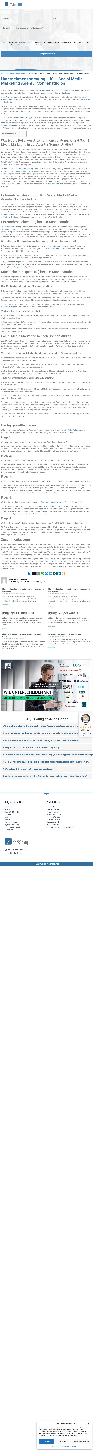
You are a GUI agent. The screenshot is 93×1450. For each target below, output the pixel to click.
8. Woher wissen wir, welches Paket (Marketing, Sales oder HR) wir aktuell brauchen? (45, 776)
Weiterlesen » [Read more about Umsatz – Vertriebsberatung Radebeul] (6, 628)
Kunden (34, 157)
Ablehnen (63, 1441)
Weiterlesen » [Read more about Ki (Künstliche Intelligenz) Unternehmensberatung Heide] (6, 652)
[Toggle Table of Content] (22, 134)
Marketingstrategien (8, 307)
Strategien (17, 262)
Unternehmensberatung (36, 90)
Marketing (64, 90)
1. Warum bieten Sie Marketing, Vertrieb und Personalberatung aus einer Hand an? (44, 726)
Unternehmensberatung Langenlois (63, 613)
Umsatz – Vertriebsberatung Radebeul (18, 613)
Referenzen (79, 509)
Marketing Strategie (56, 561)
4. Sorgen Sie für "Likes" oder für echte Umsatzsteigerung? (32, 747)
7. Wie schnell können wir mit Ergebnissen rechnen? (28, 769)
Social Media (55, 90)
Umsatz (32, 488)
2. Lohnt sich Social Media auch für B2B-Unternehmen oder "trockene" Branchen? (43, 733)
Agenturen (43, 509)
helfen (19, 93)
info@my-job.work (23, 579)
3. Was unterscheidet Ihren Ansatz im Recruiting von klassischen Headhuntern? (42, 740)
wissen (19, 100)
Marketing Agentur (8, 214)
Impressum (73, 1446)
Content (67, 120)
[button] (89, 1424)
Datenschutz (65, 1446)
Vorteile (4, 171)
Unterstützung (60, 184)
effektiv (54, 485)
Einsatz (80, 155)
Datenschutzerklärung (22, 42)
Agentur (71, 90)
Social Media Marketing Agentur (18, 73)
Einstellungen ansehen (81, 1441)
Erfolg (83, 90)
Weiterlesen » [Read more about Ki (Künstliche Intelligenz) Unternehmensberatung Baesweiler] (6, 604)
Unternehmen (85, 100)
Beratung (87, 128)
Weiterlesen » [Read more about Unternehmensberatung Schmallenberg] (52, 647)
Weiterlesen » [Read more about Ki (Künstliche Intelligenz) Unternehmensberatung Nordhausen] (52, 607)
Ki (48, 90)
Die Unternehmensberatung (11, 227)
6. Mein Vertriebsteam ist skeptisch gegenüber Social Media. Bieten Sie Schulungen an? (46, 762)
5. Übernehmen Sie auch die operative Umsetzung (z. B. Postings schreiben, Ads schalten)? (47, 754)
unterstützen (5, 165)
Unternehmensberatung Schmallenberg (64, 634)
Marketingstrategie (8, 125)
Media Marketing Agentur (76, 430)
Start (3, 73)
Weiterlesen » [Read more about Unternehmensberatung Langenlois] (52, 626)
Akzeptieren (46, 1441)
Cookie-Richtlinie (56, 1446)
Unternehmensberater (52, 249)
